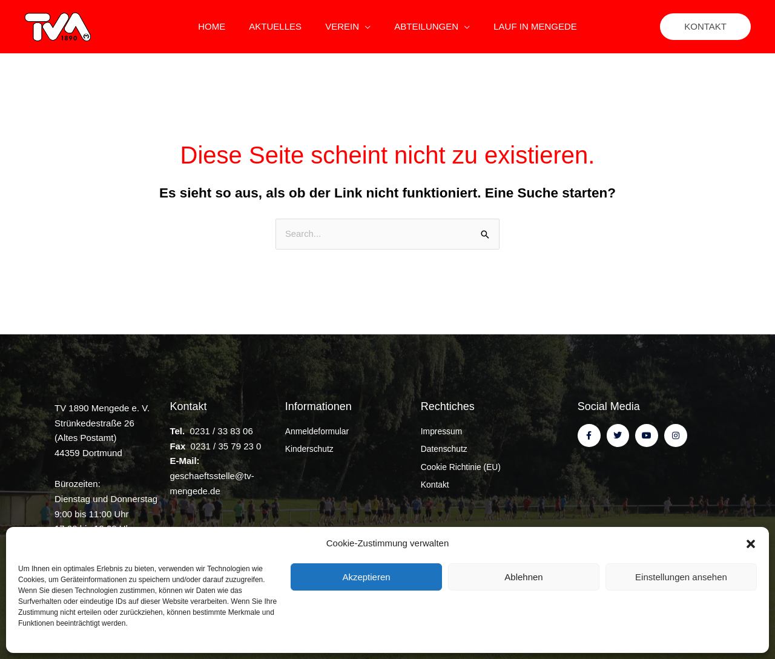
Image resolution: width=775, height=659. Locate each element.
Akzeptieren (366, 577)
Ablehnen (523, 577)
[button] (751, 544)
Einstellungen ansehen (681, 577)
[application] (365, 26)
